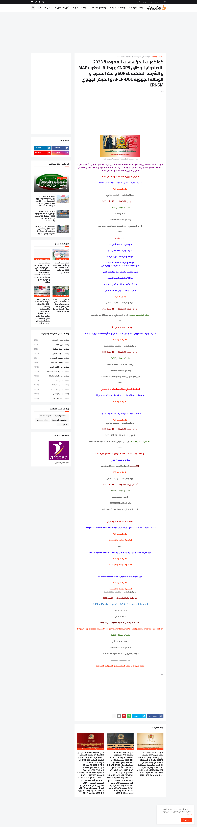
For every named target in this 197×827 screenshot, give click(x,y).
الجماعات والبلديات (61, 415)
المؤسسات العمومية (59, 420)
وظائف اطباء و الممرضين (51, 340)
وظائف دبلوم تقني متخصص (51, 389)
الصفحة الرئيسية (157, 57)
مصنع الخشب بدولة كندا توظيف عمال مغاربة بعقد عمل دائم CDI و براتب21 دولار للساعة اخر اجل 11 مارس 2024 (61, 305)
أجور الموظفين (63, 7)
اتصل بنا (138, 1)
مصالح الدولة (62, 424)
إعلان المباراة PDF (120, 189)
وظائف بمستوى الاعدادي (51, 358)
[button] (39, 7)
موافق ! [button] (186, 819)
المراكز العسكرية (42, 420)
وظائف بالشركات (99, 7)
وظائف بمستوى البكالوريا (51, 362)
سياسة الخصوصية (147, 1)
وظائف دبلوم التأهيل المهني (51, 367)
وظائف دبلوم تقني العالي (51, 384)
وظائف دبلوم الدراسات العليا (51, 375)
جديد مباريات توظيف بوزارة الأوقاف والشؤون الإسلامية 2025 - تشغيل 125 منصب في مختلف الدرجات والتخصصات (45, 201)
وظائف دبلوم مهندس (51, 393)
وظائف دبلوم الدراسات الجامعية (51, 371)
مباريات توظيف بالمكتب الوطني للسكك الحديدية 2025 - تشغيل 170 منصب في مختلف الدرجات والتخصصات (44, 216)
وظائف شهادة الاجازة (51, 398)
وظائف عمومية (137, 7)
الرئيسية (164, 1)
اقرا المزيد (188, 814)
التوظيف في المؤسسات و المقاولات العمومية (133, 57)
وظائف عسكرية (118, 7)
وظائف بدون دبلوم (51, 344)
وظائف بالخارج (80, 7)
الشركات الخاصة (45, 415)
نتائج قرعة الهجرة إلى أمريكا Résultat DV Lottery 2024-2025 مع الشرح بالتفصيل (61, 268)
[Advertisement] (98, 32)
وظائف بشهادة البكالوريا (51, 353)
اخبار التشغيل (45, 7)
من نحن (157, 1)
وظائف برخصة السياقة (51, 349)
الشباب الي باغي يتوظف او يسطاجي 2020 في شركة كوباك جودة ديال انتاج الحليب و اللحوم (45, 230)
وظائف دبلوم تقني (51, 380)
